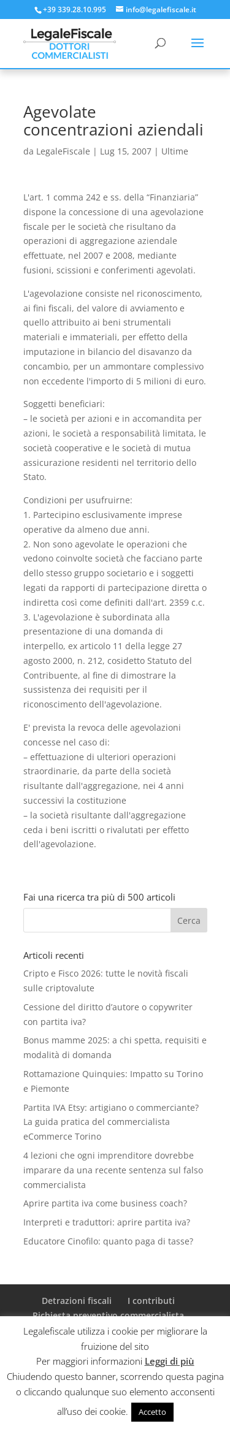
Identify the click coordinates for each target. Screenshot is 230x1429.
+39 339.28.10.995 (74, 9)
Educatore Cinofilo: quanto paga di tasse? (108, 1241)
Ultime (174, 151)
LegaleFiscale (63, 151)
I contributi (151, 1300)
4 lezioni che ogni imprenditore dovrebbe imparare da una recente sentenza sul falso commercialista (113, 1170)
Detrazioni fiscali (77, 1300)
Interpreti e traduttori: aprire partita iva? (106, 1222)
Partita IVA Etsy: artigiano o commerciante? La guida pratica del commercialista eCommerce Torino (111, 1122)
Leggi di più (169, 1361)
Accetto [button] (152, 1411)
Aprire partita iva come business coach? (105, 1203)
